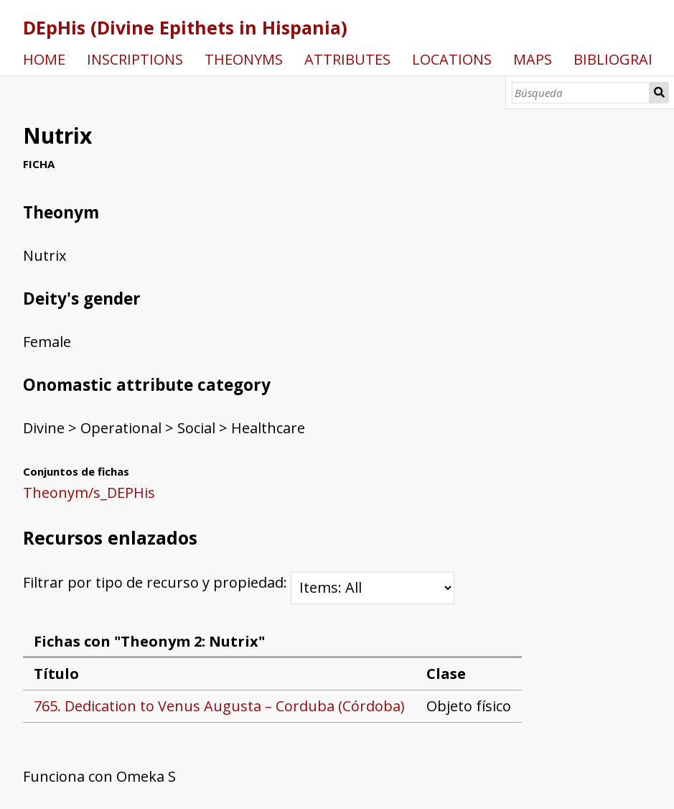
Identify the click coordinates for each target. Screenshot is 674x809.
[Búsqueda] (581, 92)
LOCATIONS (452, 59)
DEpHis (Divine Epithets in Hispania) (185, 27)
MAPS (532, 59)
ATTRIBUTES (347, 59)
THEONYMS (244, 59)
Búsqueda (659, 92)
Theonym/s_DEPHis (89, 492)
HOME (44, 59)
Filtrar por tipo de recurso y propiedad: (238, 582)
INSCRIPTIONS (135, 59)
